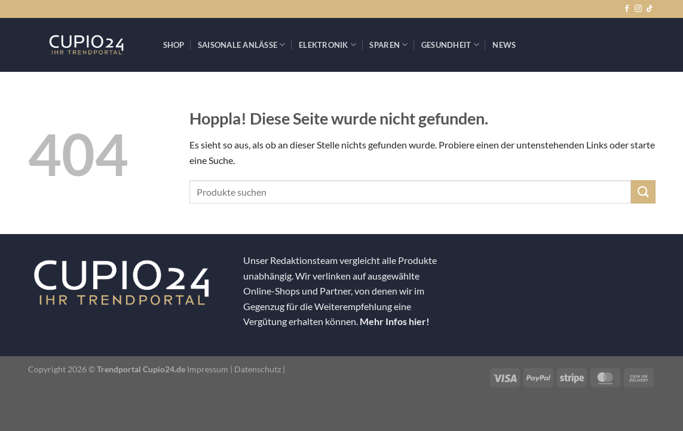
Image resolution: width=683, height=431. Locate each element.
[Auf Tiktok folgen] (649, 9)
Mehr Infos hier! (395, 321)
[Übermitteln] (643, 192)
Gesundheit (450, 44)
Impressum (207, 369)
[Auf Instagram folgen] (638, 9)
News (504, 45)
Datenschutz (257, 369)
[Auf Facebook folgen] (626, 9)
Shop (174, 45)
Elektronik (327, 44)
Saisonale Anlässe (242, 44)
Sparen (388, 44)
